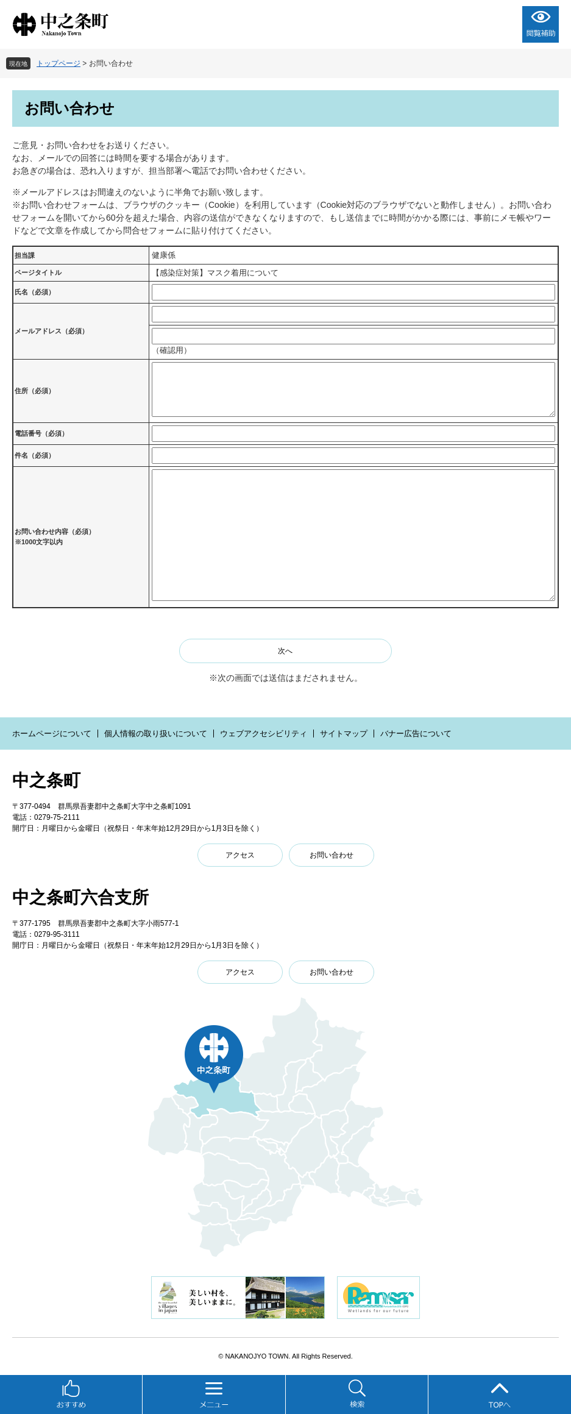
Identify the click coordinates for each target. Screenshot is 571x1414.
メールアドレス (51, 331)
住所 (35, 390)
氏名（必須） (35, 292)
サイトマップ (343, 733)
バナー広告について (416, 733)
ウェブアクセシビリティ (263, 733)
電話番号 (41, 433)
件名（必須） (35, 455)
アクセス (240, 855)
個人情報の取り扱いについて (155, 733)
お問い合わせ (331, 855)
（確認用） (171, 350)
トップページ (58, 63)
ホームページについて (51, 733)
